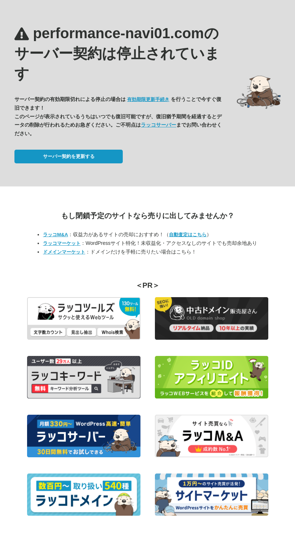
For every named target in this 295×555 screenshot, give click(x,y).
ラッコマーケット (62, 243)
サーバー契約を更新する (69, 156)
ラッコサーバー (158, 125)
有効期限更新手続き (148, 99)
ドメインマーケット (64, 252)
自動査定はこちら (188, 234)
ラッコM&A (55, 234)
